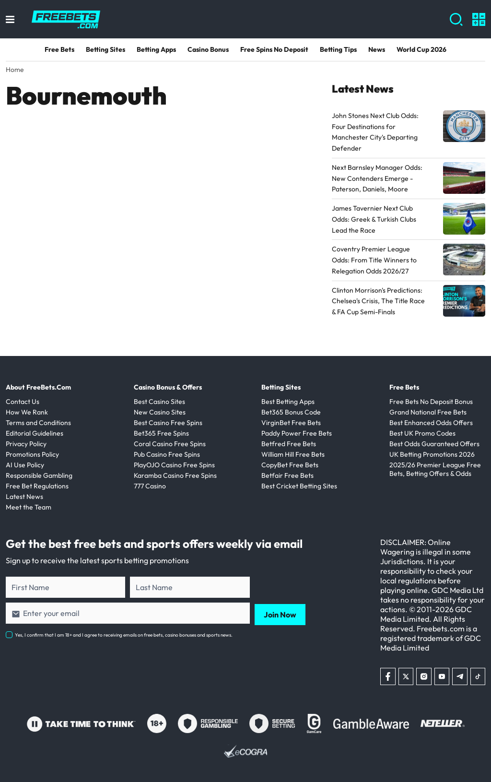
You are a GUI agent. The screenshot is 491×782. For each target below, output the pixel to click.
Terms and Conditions (38, 422)
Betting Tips (338, 49)
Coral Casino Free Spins (170, 443)
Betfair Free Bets (287, 475)
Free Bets (59, 49)
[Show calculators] (478, 19)
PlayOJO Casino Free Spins (174, 465)
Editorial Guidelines (34, 433)
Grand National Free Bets (428, 412)
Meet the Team (28, 507)
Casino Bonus (208, 49)
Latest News (24, 496)
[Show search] (456, 19)
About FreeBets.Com (38, 387)
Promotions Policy (32, 454)
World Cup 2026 (421, 49)
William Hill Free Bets (293, 454)
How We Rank (27, 412)
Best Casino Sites (159, 401)
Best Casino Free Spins (168, 422)
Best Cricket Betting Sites (299, 486)
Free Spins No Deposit (274, 49)
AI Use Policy (25, 465)
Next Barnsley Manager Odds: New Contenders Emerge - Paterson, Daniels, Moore (377, 178)
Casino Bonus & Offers (168, 387)
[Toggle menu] (10, 19)
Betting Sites (105, 49)
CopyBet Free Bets (289, 465)
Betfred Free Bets (288, 443)
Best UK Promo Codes (422, 433)
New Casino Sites (160, 412)
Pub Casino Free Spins (167, 454)
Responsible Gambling (39, 475)
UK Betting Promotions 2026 (432, 454)
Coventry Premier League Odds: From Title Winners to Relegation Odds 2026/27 (374, 260)
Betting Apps (156, 49)
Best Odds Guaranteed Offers (434, 443)
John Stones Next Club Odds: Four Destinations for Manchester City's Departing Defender (375, 132)
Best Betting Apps (288, 401)
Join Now (280, 613)
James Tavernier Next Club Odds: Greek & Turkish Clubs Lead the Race (374, 219)
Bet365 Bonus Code (291, 412)
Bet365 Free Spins (161, 433)
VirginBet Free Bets (291, 422)
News (376, 49)
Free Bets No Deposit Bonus (431, 401)
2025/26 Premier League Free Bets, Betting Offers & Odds (435, 469)
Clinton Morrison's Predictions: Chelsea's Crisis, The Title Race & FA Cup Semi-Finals (378, 301)
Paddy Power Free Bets (296, 433)
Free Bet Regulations (37, 486)
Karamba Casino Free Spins (175, 475)
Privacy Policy (26, 443)
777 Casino (150, 486)
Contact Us (22, 401)
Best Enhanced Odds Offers (431, 422)
